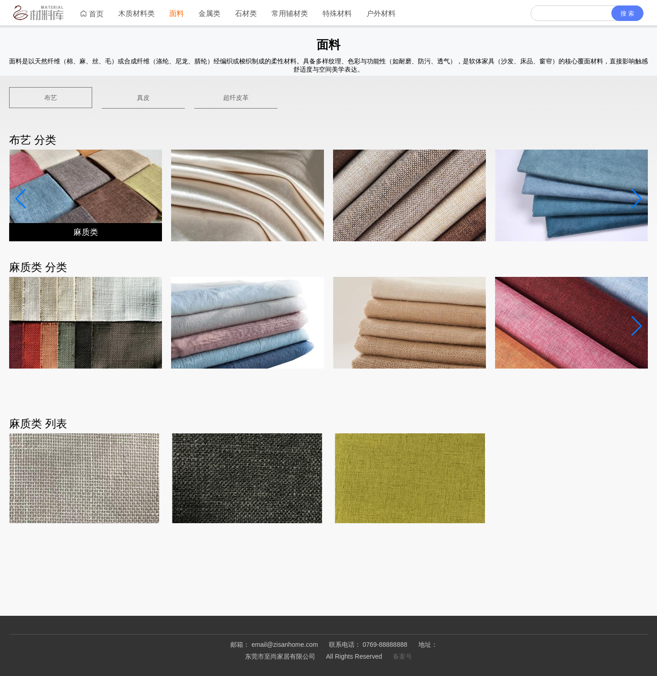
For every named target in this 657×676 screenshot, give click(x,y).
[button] (636, 199)
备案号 (402, 656)
